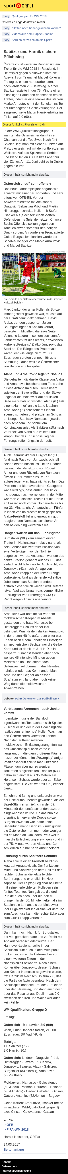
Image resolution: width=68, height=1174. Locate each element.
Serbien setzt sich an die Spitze (31, 40)
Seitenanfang (14, 1149)
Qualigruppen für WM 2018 (29, 16)
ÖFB (10, 1125)
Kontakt (6, 1162)
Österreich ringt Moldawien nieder (23, 22)
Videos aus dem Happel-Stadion (32, 34)
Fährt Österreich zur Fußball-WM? (37, 698)
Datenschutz (9, 1166)
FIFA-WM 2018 (18, 1129)
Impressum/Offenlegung (16, 1170)
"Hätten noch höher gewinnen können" (36, 28)
